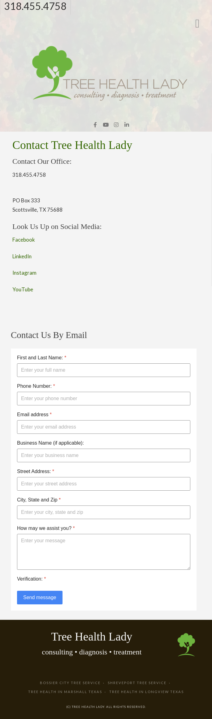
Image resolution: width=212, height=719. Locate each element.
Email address (34, 414)
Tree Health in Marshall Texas (65, 692)
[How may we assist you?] (103, 552)
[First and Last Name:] (103, 370)
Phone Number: (36, 386)
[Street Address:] (103, 484)
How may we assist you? (46, 528)
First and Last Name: (41, 357)
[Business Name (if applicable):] (103, 455)
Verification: (31, 579)
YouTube (22, 289)
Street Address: (35, 471)
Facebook (23, 239)
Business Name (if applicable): (50, 443)
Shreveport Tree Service (137, 683)
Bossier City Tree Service (70, 683)
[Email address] (103, 427)
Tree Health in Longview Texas (146, 692)
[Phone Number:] (103, 398)
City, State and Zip (39, 499)
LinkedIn (22, 256)
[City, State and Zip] (103, 512)
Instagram (24, 272)
